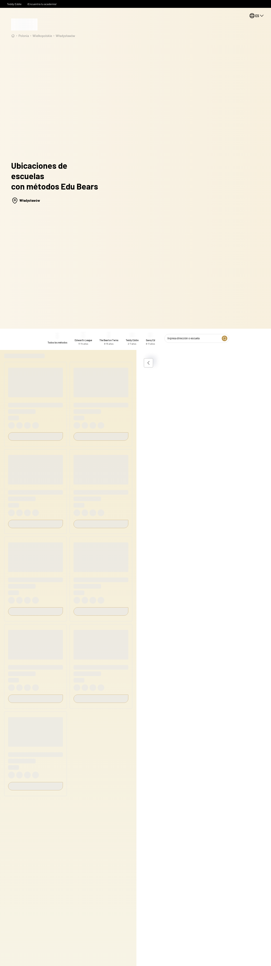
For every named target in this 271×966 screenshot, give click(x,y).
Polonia (23, 36)
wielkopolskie (42, 36)
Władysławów (65, 36)
